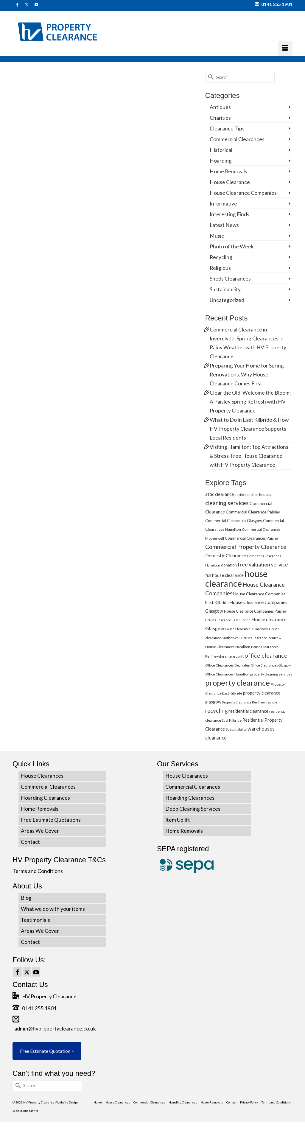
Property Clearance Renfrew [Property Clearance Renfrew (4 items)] (243, 702)
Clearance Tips (227, 128)
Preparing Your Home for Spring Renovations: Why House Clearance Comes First (247, 374)
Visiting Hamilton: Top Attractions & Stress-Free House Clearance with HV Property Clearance (249, 456)
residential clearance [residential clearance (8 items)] (248, 711)
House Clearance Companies (243, 193)
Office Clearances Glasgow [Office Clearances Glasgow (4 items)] (271, 665)
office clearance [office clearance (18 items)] (266, 655)
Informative (223, 203)
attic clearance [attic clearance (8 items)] (219, 494)
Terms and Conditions (38, 871)
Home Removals (228, 171)
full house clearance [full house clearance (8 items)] (224, 575)
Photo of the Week (232, 246)
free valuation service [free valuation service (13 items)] (263, 564)
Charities (220, 118)
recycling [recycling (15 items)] (216, 710)
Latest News (224, 225)
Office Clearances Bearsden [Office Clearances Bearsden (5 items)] (227, 665)
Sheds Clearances (230, 278)
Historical (221, 150)
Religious (220, 268)
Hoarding (221, 161)
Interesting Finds (229, 214)
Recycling (221, 257)
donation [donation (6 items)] (229, 565)
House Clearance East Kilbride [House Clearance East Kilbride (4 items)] (227, 620)
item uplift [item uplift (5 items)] (236, 656)
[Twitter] (27, 972)
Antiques (220, 107)
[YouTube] (36, 972)
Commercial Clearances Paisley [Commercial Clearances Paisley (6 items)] (252, 538)
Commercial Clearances (237, 139)
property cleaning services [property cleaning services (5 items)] (271, 674)
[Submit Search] (209, 77)
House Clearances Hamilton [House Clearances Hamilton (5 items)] (227, 647)
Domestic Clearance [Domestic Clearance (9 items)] (225, 555)
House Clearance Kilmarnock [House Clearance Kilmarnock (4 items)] (246, 629)
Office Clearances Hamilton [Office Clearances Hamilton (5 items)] (227, 674)
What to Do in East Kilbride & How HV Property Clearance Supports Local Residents (249, 429)
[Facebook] (17, 972)
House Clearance (230, 182)
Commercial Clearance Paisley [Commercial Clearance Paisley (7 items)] (253, 511)
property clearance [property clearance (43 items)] (237, 682)
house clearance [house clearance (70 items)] (236, 578)
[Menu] (285, 48)
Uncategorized (227, 300)
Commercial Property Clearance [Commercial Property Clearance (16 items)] (246, 546)
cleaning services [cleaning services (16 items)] (227, 502)
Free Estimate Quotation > (47, 1051)
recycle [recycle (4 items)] (271, 702)
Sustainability (225, 289)
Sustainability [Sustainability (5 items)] (236, 729)
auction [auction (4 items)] (240, 494)
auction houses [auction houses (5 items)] (259, 494)
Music (217, 236)
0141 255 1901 (273, 4)
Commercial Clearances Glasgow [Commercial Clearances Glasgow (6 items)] (233, 520)
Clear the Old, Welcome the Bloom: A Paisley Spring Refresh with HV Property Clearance (250, 402)
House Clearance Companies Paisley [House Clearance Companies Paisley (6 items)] (255, 611)
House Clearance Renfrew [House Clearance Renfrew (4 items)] (261, 638)
